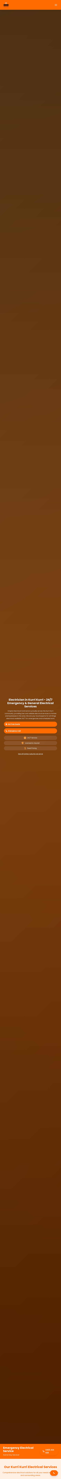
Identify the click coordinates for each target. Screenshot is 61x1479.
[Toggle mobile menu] (56, 5)
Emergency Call (13, 651)
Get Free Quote (13, 644)
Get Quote (13, 1392)
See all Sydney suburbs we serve (30, 674)
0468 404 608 (48, 1292)
